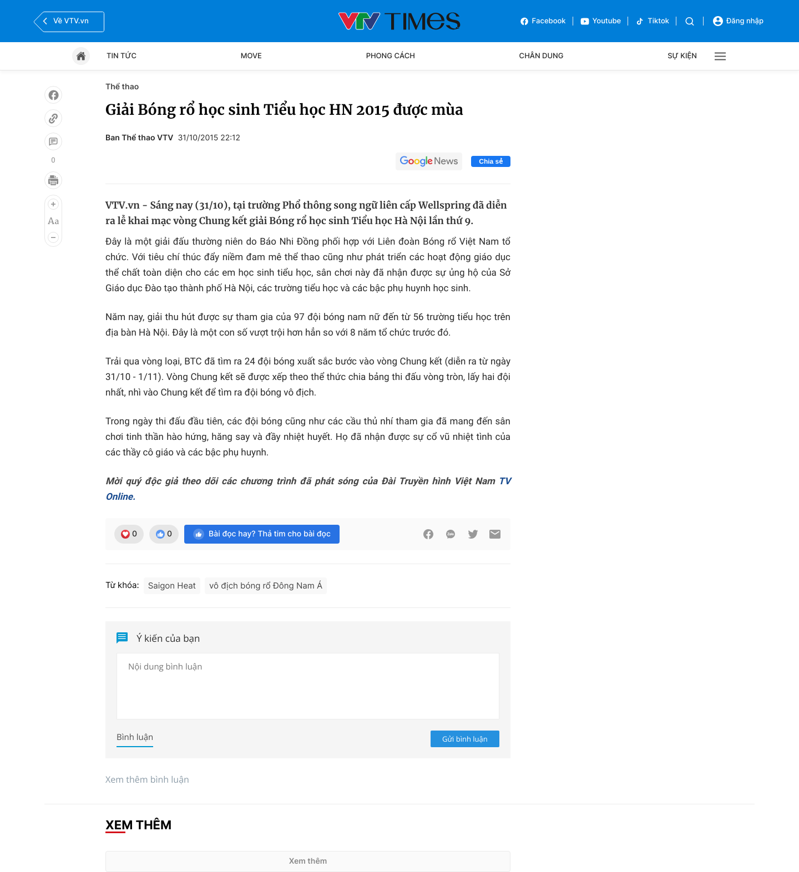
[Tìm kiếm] (690, 21)
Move (251, 56)
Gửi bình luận (465, 739)
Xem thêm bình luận (147, 779)
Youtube (600, 21)
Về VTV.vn (64, 21)
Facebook (542, 21)
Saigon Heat (172, 585)
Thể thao (122, 87)
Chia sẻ (491, 161)
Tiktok (652, 21)
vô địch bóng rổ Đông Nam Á (265, 585)
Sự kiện (682, 56)
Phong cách (390, 56)
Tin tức (121, 56)
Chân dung (541, 56)
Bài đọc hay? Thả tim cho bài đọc (262, 534)
